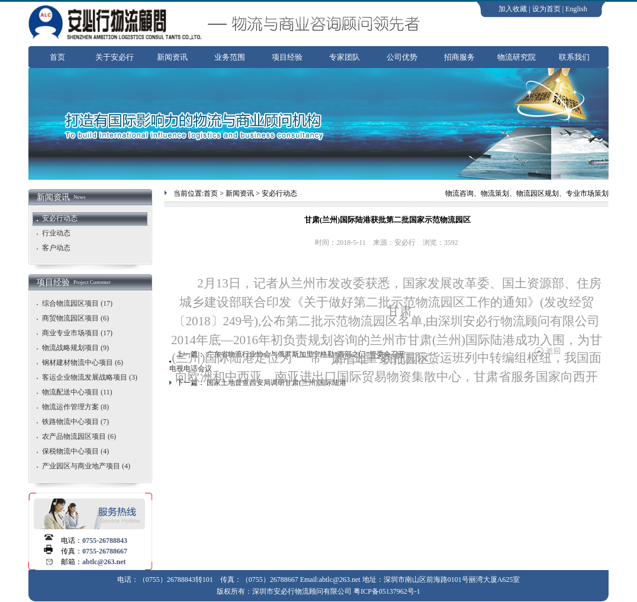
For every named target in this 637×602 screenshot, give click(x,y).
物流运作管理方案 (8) (75, 407)
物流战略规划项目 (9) (75, 348)
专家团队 (344, 57)
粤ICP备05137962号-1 (386, 591)
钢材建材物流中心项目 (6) (82, 362)
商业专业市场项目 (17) (77, 333)
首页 (57, 57)
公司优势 (402, 57)
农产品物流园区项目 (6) (79, 436)
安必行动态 (60, 218)
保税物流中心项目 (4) (75, 451)
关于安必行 (114, 57)
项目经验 (287, 57)
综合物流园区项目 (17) (77, 303)
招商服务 (459, 57)
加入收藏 (512, 9)
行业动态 (56, 233)
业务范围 (229, 57)
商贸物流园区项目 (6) (75, 318)
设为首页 (546, 9)
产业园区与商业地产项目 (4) (86, 466)
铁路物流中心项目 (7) (75, 421)
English (576, 9)
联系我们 (574, 57)
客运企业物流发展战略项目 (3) (89, 377)
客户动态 (56, 248)
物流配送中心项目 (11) (77, 392)
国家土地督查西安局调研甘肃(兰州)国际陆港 (276, 382)
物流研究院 (516, 57)
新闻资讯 (172, 57)
